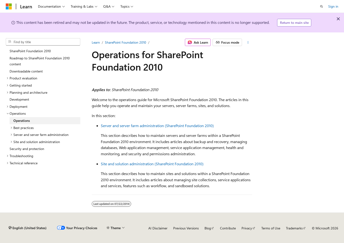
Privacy (247, 228)
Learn (96, 42)
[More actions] (248, 42)
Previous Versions (186, 228)
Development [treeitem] (19, 99)
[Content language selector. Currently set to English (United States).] (27, 228)
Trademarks (294, 228)
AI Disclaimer (157, 228)
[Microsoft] (9, 6)
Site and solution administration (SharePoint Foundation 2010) (152, 163)
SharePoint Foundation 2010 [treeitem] (30, 51)
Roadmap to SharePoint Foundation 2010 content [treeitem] (40, 61)
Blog (207, 228)
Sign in (333, 6)
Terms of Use (270, 228)
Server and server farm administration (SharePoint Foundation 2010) (157, 125)
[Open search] (321, 6)
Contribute (228, 228)
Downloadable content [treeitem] (26, 71)
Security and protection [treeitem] (27, 148)
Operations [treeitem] (21, 120)
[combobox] (43, 42)
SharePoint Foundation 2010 (125, 42)
